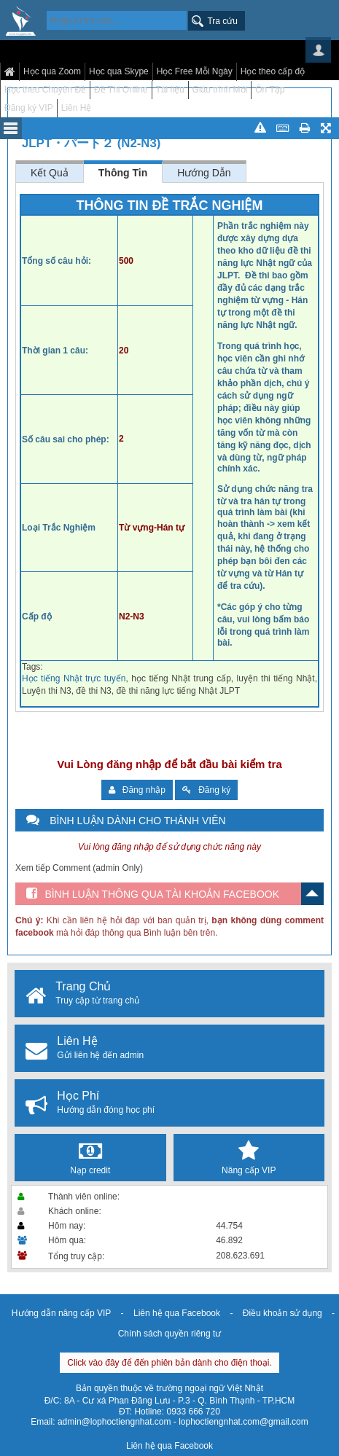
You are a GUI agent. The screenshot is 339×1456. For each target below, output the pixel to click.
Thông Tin (122, 173)
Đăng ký (206, 790)
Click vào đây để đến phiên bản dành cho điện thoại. (169, 1363)
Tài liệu (170, 90)
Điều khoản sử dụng (282, 1313)
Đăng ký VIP (28, 108)
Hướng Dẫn (203, 173)
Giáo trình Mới (220, 90)
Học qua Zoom (52, 71)
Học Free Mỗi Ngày (195, 71)
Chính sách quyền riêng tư (170, 1333)
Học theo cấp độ (273, 71)
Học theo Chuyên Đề (45, 90)
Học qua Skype (119, 71)
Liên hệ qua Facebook (176, 1313)
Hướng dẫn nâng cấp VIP (61, 1313)
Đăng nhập (137, 790)
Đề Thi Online (120, 90)
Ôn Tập (269, 90)
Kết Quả (50, 173)
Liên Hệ (76, 108)
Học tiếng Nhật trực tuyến (74, 678)
